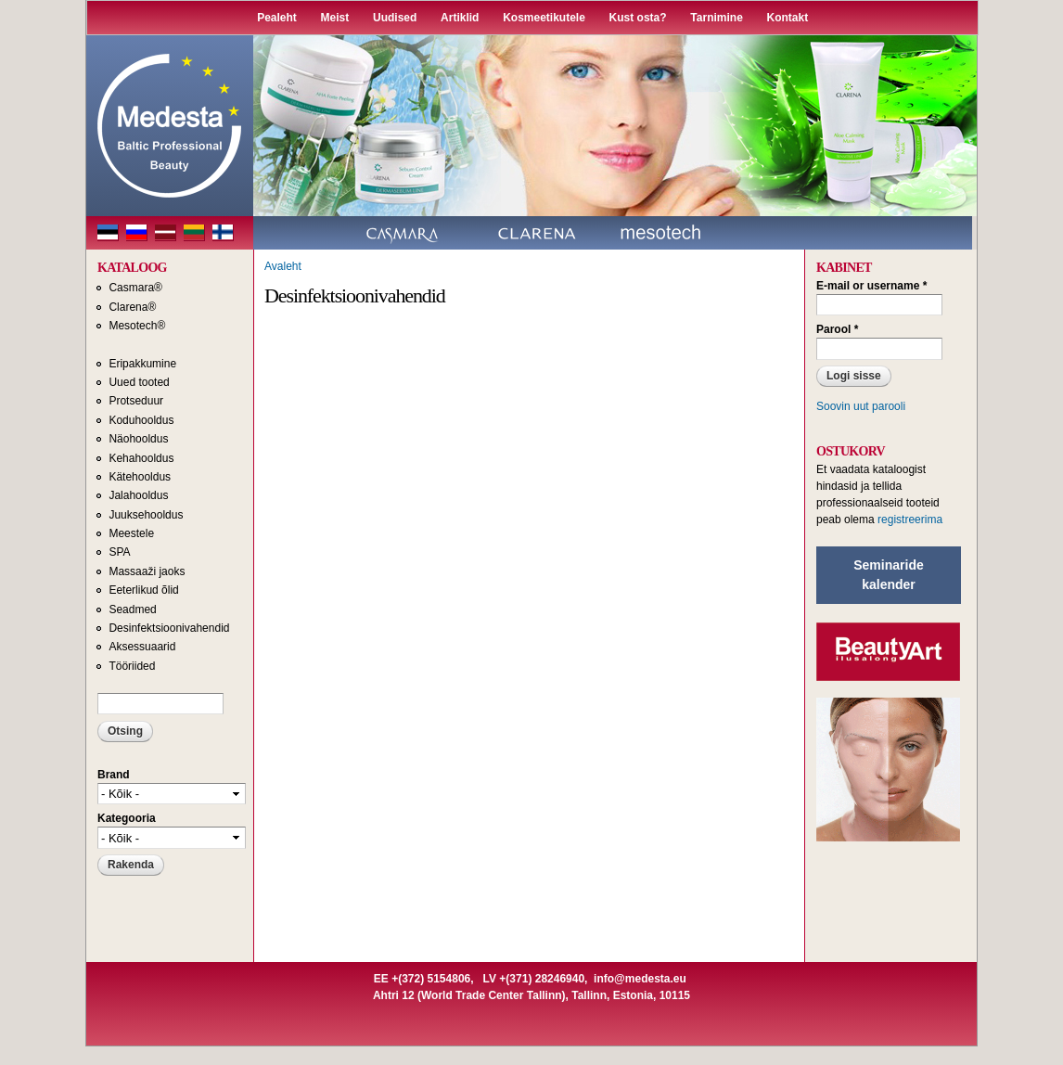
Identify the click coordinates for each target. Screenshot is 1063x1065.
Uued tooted (139, 382)
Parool (837, 329)
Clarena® (132, 307)
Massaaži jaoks (147, 571)
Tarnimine (716, 17)
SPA (119, 551)
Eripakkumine (142, 363)
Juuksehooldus (146, 514)
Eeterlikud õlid (143, 590)
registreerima (909, 519)
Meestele (131, 533)
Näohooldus (138, 438)
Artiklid (460, 17)
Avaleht (282, 266)
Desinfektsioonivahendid (169, 628)
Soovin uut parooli (860, 406)
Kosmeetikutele (544, 17)
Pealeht (277, 17)
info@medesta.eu (640, 978)
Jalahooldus (138, 495)
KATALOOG (132, 268)
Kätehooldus (140, 476)
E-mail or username (871, 285)
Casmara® (135, 287)
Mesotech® (137, 325)
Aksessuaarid (142, 646)
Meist (335, 17)
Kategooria (126, 818)
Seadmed (132, 609)
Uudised (394, 17)
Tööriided (132, 666)
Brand (113, 774)
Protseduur (136, 400)
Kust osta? (638, 17)
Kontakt (788, 17)
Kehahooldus (141, 458)
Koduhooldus (141, 420)
